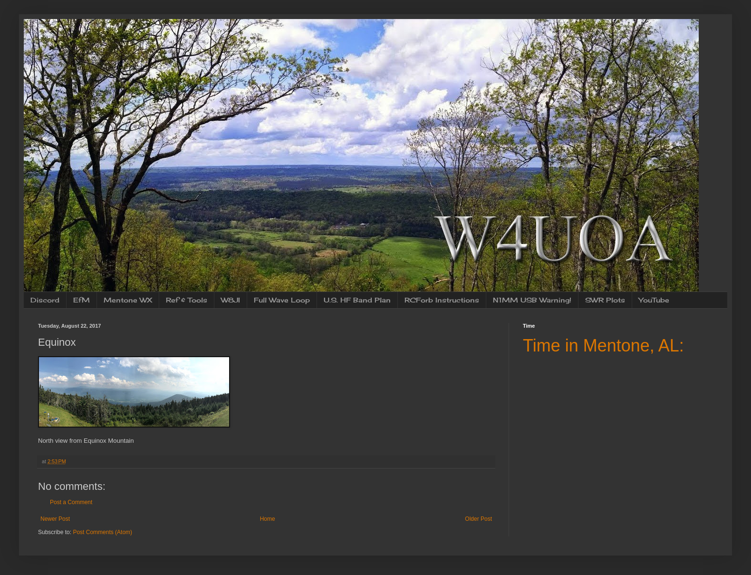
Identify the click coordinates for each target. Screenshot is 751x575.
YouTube (654, 300)
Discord (44, 300)
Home (267, 519)
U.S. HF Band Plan (357, 300)
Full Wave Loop (282, 300)
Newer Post (55, 519)
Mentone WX (128, 300)
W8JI (230, 300)
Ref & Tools (186, 300)
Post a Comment (71, 502)
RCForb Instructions (441, 300)
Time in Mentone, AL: (603, 345)
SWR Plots (605, 300)
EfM (81, 300)
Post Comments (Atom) (102, 532)
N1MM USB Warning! (532, 300)
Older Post (478, 519)
